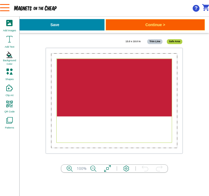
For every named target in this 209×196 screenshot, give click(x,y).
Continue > (155, 25)
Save (54, 25)
